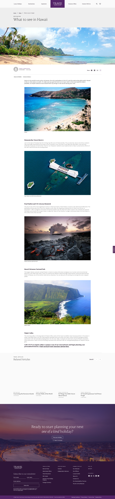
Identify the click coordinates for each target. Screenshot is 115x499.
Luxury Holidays (18, 4)
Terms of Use (31, 488)
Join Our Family (62, 466)
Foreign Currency (47, 482)
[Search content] (97, 4)
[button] (114, 249)
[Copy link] (97, 70)
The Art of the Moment (78, 483)
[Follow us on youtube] (98, 476)
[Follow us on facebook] (89, 476)
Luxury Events (76, 473)
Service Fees (46, 468)
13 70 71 (90, 468)
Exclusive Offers (72, 4)
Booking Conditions (76, 497)
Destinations (31, 4)
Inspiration (44, 4)
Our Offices (76, 471)
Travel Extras (46, 466)
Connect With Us (86, 4)
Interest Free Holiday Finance (48, 479)
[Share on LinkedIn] (94, 70)
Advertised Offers (47, 471)
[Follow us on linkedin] (96, 476)
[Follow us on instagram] (91, 476)
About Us (75, 476)
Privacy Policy (20, 490)
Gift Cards (45, 476)
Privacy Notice (84, 497)
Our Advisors (76, 468)
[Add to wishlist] (100, 3)
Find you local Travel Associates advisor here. (54, 346)
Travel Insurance (47, 473)
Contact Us (76, 478)
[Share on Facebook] (91, 70)
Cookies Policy (98, 497)
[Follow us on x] (94, 476)
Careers (60, 468)
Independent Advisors (63, 471)
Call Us (90, 466)
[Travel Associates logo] (26, 467)
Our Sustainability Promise (79, 481)
